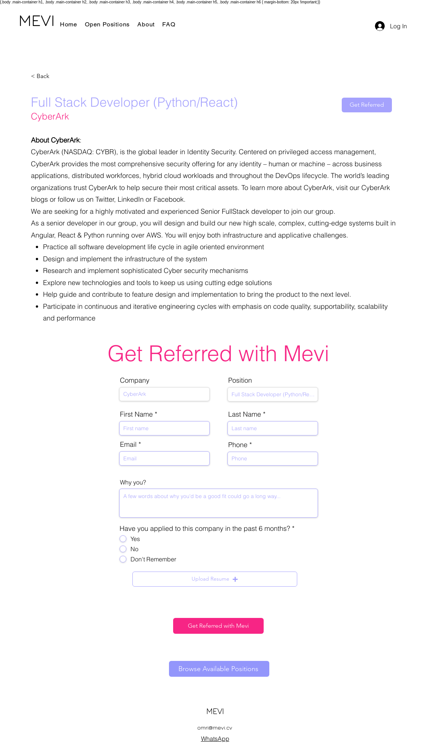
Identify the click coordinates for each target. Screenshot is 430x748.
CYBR (105, 151)
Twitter (104, 199)
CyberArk (45, 151)
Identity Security (211, 151)
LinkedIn (131, 199)
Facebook (169, 199)
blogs (39, 199)
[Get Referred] (367, 105)
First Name (136, 414)
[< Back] (57, 76)
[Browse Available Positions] (219, 669)
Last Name (244, 414)
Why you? (133, 482)
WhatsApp (215, 738)
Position (240, 380)
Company (134, 380)
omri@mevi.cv (214, 727)
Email (128, 444)
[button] (214, 579)
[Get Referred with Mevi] (218, 626)
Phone (237, 444)
